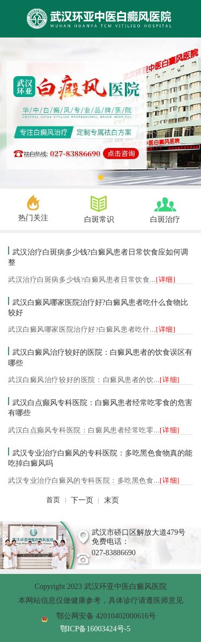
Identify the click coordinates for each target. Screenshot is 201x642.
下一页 (82, 500)
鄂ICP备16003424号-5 (95, 628)
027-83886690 (114, 552)
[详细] (166, 279)
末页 (111, 500)
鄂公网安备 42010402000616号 (106, 615)
